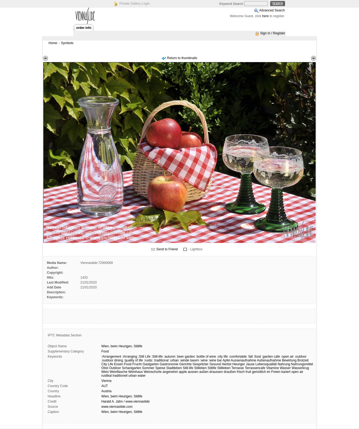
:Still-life (157, 356)
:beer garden (186, 356)
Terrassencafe (255, 368)
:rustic (148, 360)
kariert (285, 372)
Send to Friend (167, 249)
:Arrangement (111, 356)
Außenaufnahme (269, 360)
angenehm (170, 372)
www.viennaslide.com (117, 407)
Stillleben (224, 368)
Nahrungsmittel (302, 364)
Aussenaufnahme (243, 360)
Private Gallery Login (134, 3)
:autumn (169, 356)
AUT (104, 386)
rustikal (106, 376)
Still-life (188, 368)
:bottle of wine (206, 356)
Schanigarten (131, 368)
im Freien (274, 372)
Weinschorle (153, 372)
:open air (287, 356)
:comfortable (238, 356)
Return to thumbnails (182, 58)
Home (52, 43)
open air (297, 372)
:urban (174, 360)
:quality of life (133, 360)
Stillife (138, 346)
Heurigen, (125, 346)
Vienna (106, 381)
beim (114, 346)
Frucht (137, 364)
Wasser (285, 368)
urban (132, 376)
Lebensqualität (266, 364)
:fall (250, 356)
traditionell (119, 376)
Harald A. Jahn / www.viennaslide (125, 401)
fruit (248, 372)
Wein (105, 372)
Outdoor (115, 368)
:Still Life (144, 356)
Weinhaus (135, 372)
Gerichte (185, 364)
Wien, (105, 346)
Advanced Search (272, 10)
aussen (193, 372)
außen (203, 372)
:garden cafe (271, 356)
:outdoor (300, 356)
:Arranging (129, 356)
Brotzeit (303, 360)
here (265, 16)
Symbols (67, 43)
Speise (160, 368)
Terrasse (238, 368)
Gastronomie (169, 364)
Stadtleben (174, 368)
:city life (222, 356)
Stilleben (200, 368)
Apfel (226, 360)
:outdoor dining (112, 360)
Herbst (226, 364)
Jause (250, 364)
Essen (118, 364)
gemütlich (259, 372)
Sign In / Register (272, 33)
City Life (107, 364)
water (141, 376)
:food (257, 356)
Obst (104, 368)
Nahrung (284, 364)
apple (183, 372)
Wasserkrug (300, 368)
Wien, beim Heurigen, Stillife (121, 396)
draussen (216, 372)
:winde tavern (189, 360)
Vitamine (272, 368)
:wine (204, 360)
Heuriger (238, 364)
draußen (230, 372)
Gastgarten (150, 364)
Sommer (148, 368)
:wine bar (215, 360)
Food (105, 351)
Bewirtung (289, 360)
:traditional (161, 360)
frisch (241, 372)
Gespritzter (201, 364)
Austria (106, 391)
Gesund (215, 364)
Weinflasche (118, 372)
